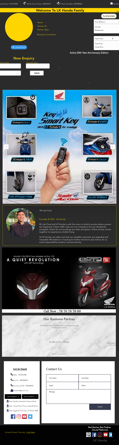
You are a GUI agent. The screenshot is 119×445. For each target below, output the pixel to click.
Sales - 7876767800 (19, 375)
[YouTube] (24, 416)
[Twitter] (30, 416)
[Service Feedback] (30, 396)
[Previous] (59, 68)
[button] (19, 47)
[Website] (88, 434)
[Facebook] (13, 416)
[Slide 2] (53, 354)
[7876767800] (109, 16)
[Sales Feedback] (13, 396)
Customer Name (32, 62)
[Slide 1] (89, 82)
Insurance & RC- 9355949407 (23, 386)
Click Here (30, 432)
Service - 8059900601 (20, 380)
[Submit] (37, 73)
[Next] (112, 146)
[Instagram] (19, 416)
